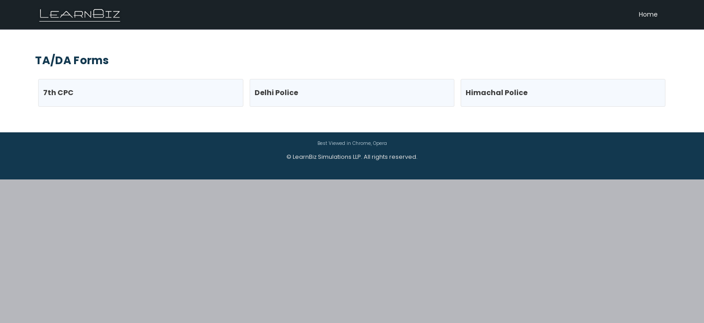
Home (648, 14)
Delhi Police (276, 92)
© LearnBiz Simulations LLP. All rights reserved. (352, 157)
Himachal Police (497, 92)
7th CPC (58, 92)
